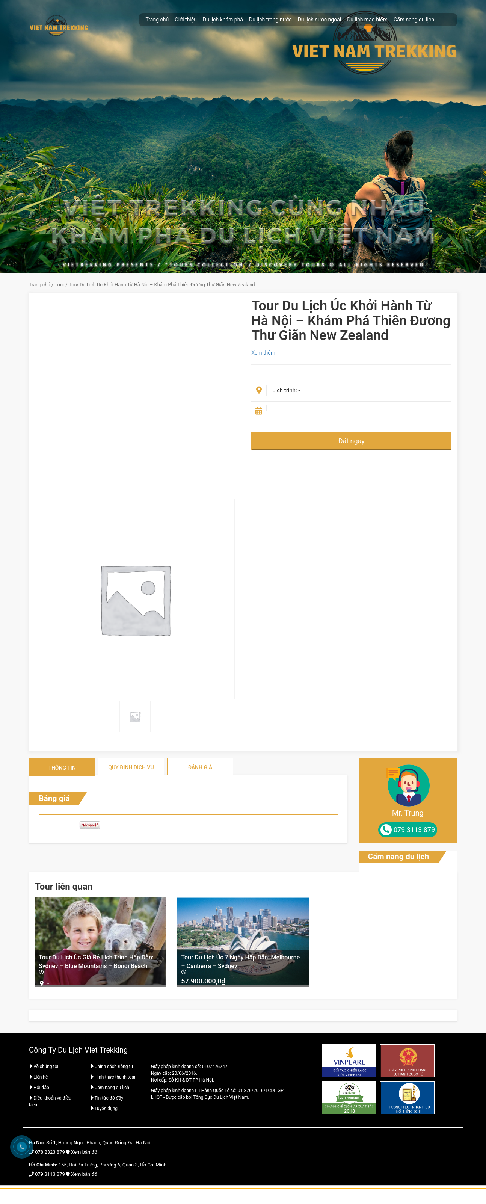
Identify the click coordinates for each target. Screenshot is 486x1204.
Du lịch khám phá (223, 20)
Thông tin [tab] (61, 768)
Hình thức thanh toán (113, 1079)
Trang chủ (157, 20)
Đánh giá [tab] (200, 767)
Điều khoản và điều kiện (50, 1103)
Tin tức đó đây (107, 1100)
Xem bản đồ (84, 1153)
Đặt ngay (351, 441)
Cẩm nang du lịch (414, 20)
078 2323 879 (50, 1153)
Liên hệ (38, 1079)
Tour (60, 284)
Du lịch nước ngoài (319, 20)
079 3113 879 (50, 1175)
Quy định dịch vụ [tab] (131, 767)
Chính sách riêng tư (111, 1068)
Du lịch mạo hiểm (367, 20)
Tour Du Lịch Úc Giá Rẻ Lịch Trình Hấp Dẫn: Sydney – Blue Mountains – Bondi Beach (96, 961)
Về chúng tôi (43, 1068)
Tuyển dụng (104, 1110)
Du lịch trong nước (270, 20)
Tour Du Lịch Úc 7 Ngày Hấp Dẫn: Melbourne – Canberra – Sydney (240, 961)
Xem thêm (263, 353)
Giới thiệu (186, 20)
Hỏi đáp (39, 1089)
